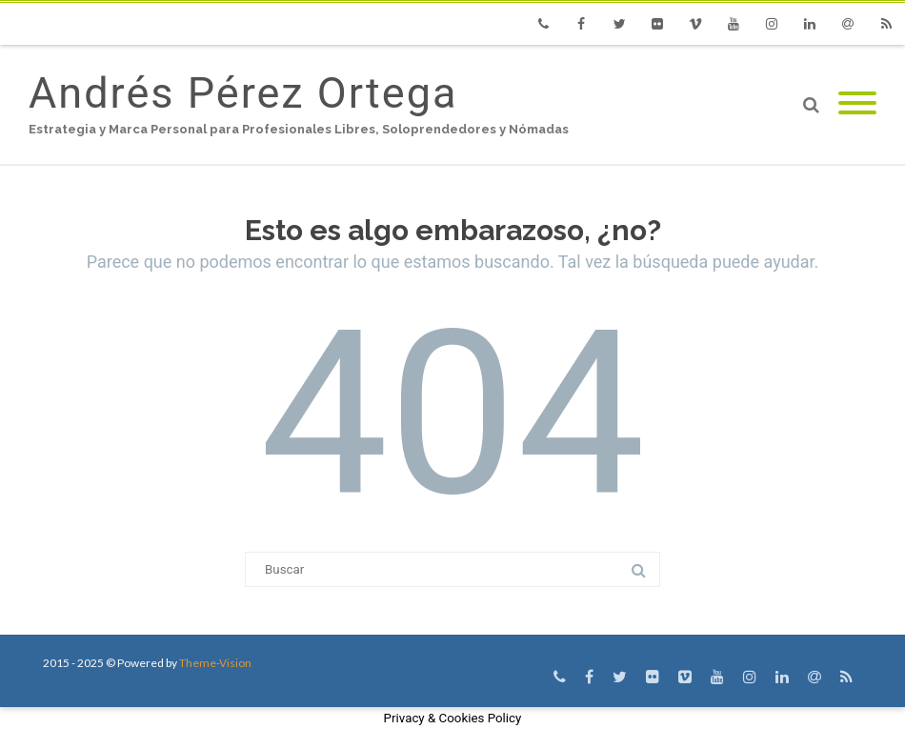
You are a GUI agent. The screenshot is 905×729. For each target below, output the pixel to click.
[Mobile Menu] (857, 104)
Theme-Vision (215, 663)
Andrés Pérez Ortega (243, 93)
